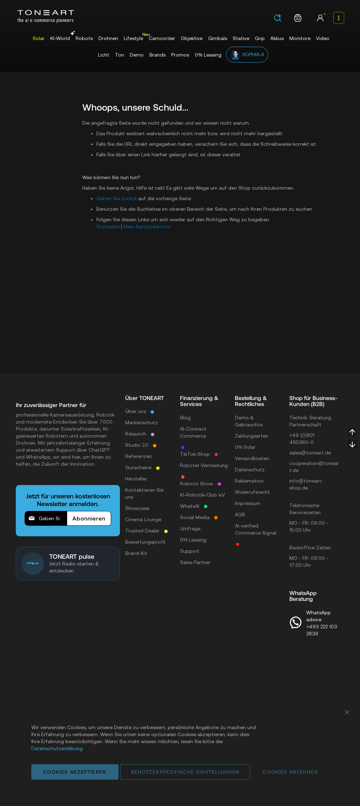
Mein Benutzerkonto (147, 226)
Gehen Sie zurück (116, 198)
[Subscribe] (89, 518)
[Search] (278, 18)
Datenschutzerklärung (57, 748)
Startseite (108, 226)
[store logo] (46, 16)
